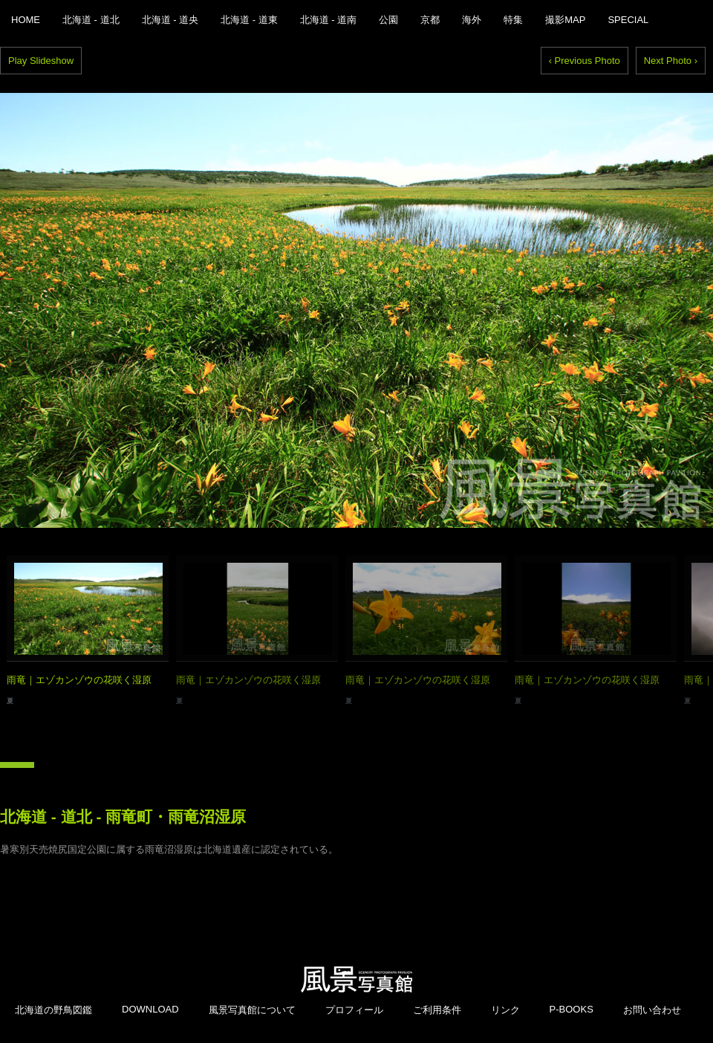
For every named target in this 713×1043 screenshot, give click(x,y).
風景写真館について (252, 1009)
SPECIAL (628, 19)
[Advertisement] (356, 879)
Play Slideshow (41, 60)
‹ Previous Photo (584, 60)
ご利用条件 (437, 1009)
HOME (25, 19)
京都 (430, 19)
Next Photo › (670, 60)
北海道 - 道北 (91, 19)
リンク (505, 1009)
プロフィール (354, 1009)
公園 (388, 19)
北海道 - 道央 (170, 19)
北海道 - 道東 (249, 19)
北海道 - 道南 (328, 19)
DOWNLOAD (150, 1009)
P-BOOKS (571, 1009)
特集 (513, 19)
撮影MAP (565, 19)
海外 (471, 19)
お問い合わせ (652, 1009)
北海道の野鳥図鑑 (53, 1009)
